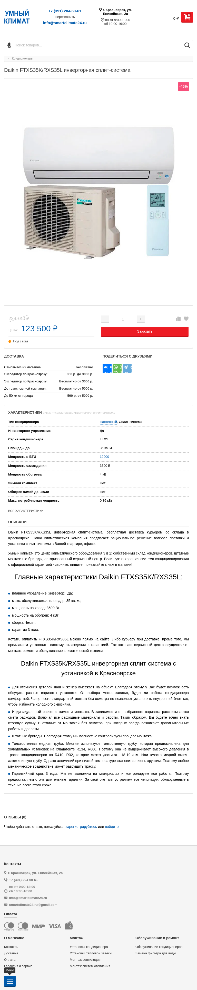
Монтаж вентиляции (85, 960)
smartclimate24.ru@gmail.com (33, 905)
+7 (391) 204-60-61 (64, 11)
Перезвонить (65, 17)
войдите (112, 827)
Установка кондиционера (89, 947)
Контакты (11, 947)
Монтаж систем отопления (90, 966)
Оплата (9, 960)
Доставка (11, 953)
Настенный (108, 422)
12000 (104, 457)
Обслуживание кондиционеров (158, 947)
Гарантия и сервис (18, 966)
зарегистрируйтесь (81, 827)
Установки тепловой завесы (91, 953)
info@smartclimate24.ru (65, 23)
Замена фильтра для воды (155, 953)
